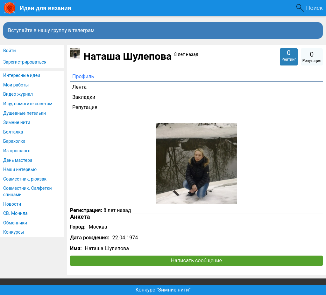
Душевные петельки (24, 113)
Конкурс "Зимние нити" (162, 290)
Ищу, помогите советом (28, 103)
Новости (12, 204)
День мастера (17, 160)
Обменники (15, 222)
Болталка (13, 131)
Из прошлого (17, 150)
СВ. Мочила (15, 213)
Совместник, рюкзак (24, 179)
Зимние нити (16, 122)
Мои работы (16, 84)
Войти (9, 50)
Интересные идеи (21, 75)
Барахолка (14, 141)
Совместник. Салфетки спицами (27, 191)
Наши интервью (20, 169)
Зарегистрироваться (24, 62)
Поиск (314, 7)
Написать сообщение (196, 260)
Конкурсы (13, 232)
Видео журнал (18, 94)
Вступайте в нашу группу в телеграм (51, 30)
